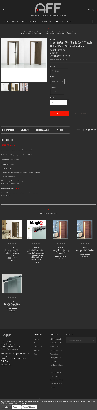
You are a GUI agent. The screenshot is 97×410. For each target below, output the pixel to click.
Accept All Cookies (29, 407)
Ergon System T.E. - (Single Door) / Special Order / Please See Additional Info (12, 252)
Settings (6, 407)
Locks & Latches (56, 372)
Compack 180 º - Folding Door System (85, 251)
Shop (22, 21)
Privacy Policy (22, 403)
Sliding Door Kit (55, 339)
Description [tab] (8, 130)
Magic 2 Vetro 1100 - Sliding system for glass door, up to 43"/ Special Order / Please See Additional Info (36, 253)
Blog (76, 21)
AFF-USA (52, 39)
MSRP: (54, 50)
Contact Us (53, 21)
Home (14, 21)
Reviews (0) (63, 60)
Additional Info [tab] (43, 130)
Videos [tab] (60, 130)
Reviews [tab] (25, 130)
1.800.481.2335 (6, 365)
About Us (66, 21)
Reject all (16, 407)
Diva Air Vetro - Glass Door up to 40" (12, 305)
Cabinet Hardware (56, 380)
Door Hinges (54, 376)
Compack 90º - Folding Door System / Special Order (60, 252)
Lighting (53, 387)
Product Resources (37, 21)
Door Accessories (56, 384)
